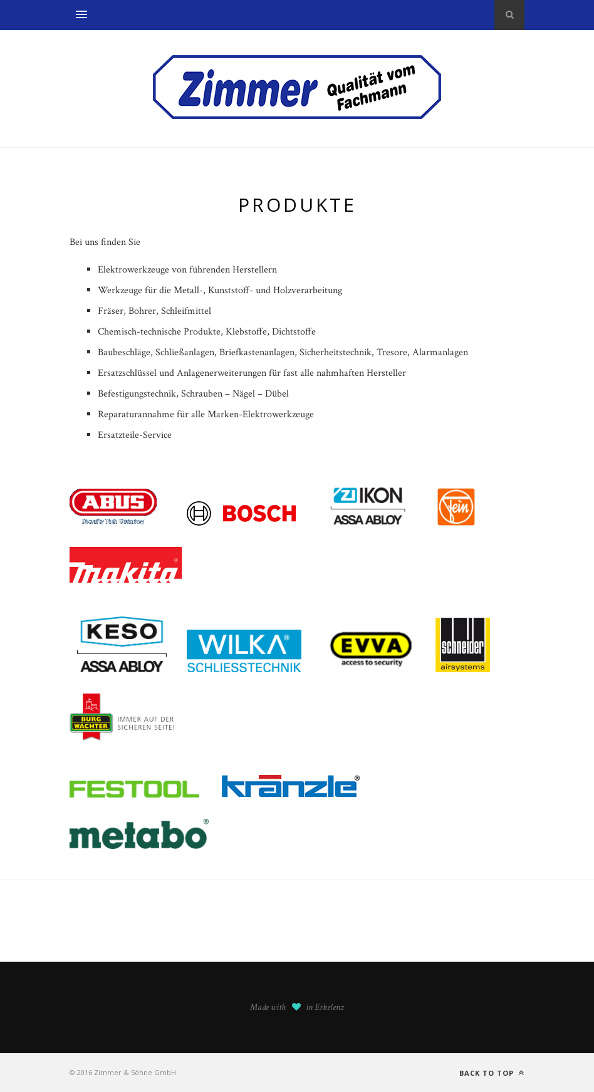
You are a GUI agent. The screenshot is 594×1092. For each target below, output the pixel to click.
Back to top (491, 1073)
